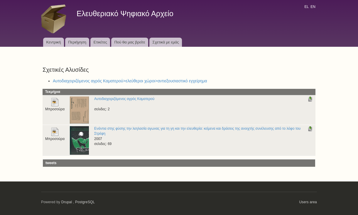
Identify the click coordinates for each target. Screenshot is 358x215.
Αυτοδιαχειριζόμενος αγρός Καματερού (124, 99)
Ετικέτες (100, 42)
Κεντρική (53, 42)
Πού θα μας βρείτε (129, 42)
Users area (308, 202)
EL (306, 7)
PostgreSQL (85, 202)
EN (312, 7)
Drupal (66, 202)
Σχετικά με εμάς (166, 42)
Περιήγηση (77, 42)
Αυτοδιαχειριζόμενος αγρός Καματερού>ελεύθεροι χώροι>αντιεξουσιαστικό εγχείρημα (130, 81)
